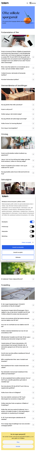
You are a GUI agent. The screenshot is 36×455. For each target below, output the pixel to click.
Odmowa (18, 257)
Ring (18, 442)
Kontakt (18, 446)
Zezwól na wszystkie (18, 247)
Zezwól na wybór (18, 252)
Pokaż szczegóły (26, 242)
